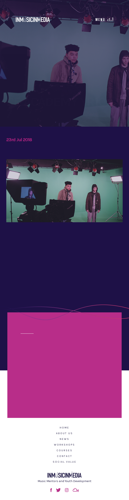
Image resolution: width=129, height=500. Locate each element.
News (64, 439)
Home (64, 427)
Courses (64, 450)
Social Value (64, 461)
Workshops (64, 444)
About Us (64, 433)
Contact (64, 456)
